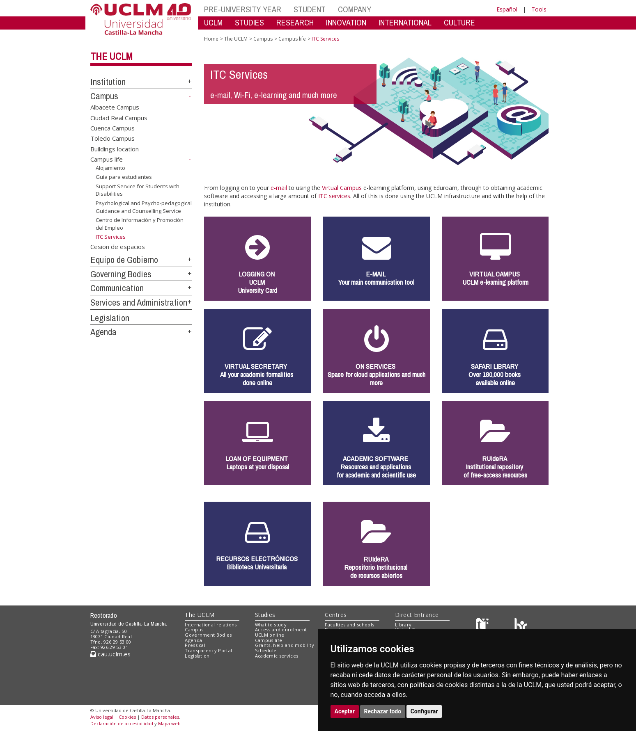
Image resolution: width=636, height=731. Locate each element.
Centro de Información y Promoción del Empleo (140, 223)
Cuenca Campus (112, 128)
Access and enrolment (281, 629)
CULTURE (459, 22)
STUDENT (310, 9)
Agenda (103, 332)
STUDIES (249, 22)
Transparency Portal (208, 650)
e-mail (279, 188)
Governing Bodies (121, 274)
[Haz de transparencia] (483, 626)
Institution (108, 81)
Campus (104, 96)
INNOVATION (346, 22)
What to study (271, 624)
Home (211, 38)
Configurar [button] (424, 711)
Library (403, 624)
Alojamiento (110, 167)
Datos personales (160, 717)
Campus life (106, 159)
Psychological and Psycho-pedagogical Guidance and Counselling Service (144, 207)
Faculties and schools (349, 624)
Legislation (109, 318)
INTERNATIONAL (405, 22)
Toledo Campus (112, 138)
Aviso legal (101, 717)
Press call (196, 645)
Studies (265, 615)
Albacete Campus (114, 107)
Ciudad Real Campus (118, 117)
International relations (211, 624)
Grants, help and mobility (284, 645)
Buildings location (114, 148)
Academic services (276, 656)
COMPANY (354, 9)
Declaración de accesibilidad (121, 723)
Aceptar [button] (345, 711)
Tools (538, 9)
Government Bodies (208, 635)
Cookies (127, 717)
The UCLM (111, 56)
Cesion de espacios (117, 246)
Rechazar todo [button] (383, 711)
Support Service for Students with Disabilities (137, 190)
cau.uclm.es (110, 654)
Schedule (266, 650)
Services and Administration (138, 302)
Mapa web (169, 723)
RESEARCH (295, 22)
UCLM (213, 22)
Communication (117, 288)
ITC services (334, 196)
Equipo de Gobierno (124, 260)
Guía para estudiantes (124, 176)
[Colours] (521, 626)
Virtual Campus (342, 188)
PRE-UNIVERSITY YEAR (242, 9)
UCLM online (270, 635)
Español (506, 9)
